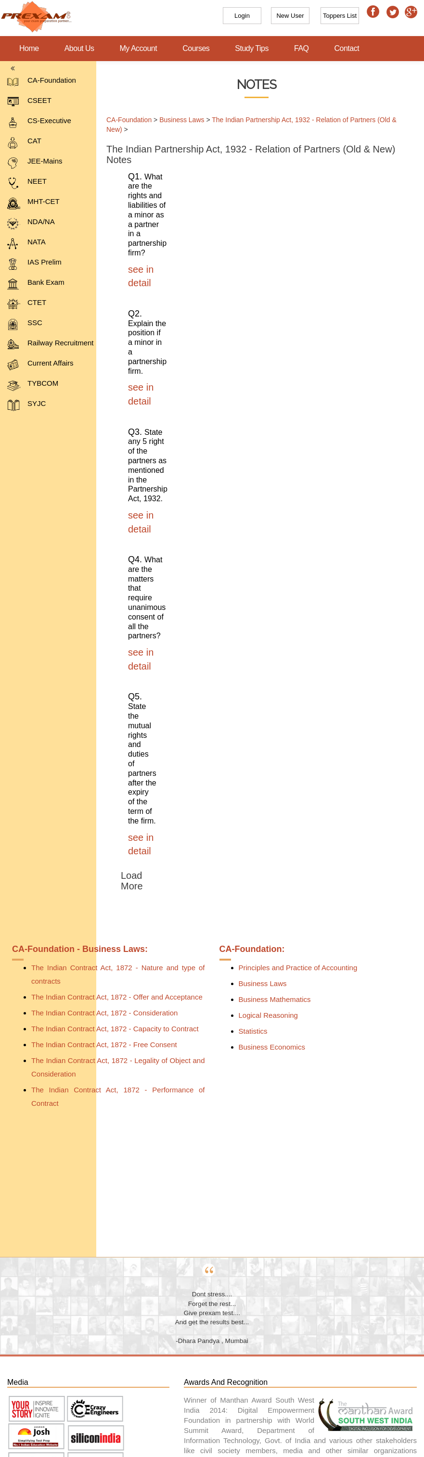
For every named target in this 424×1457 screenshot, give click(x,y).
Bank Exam (35, 284)
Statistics (253, 1031)
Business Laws (176, 120)
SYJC (26, 405)
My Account (138, 48)
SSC (24, 324)
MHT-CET (33, 203)
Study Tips (252, 48)
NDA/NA (31, 223)
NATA (26, 244)
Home (29, 48)
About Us (79, 48)
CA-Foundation (41, 82)
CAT (24, 143)
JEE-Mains (35, 163)
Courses (195, 48)
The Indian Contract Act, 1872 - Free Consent (104, 1044)
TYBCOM (32, 385)
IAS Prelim (34, 264)
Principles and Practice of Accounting (298, 967)
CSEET (29, 102)
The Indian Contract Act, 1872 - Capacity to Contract (115, 1029)
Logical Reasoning (268, 1015)
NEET (27, 183)
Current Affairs (40, 365)
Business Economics (272, 1047)
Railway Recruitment (50, 345)
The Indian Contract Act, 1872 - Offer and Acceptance (117, 997)
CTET (26, 304)
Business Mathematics (275, 999)
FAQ (301, 48)
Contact (347, 48)
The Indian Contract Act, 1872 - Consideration (104, 1013)
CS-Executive (39, 122)
